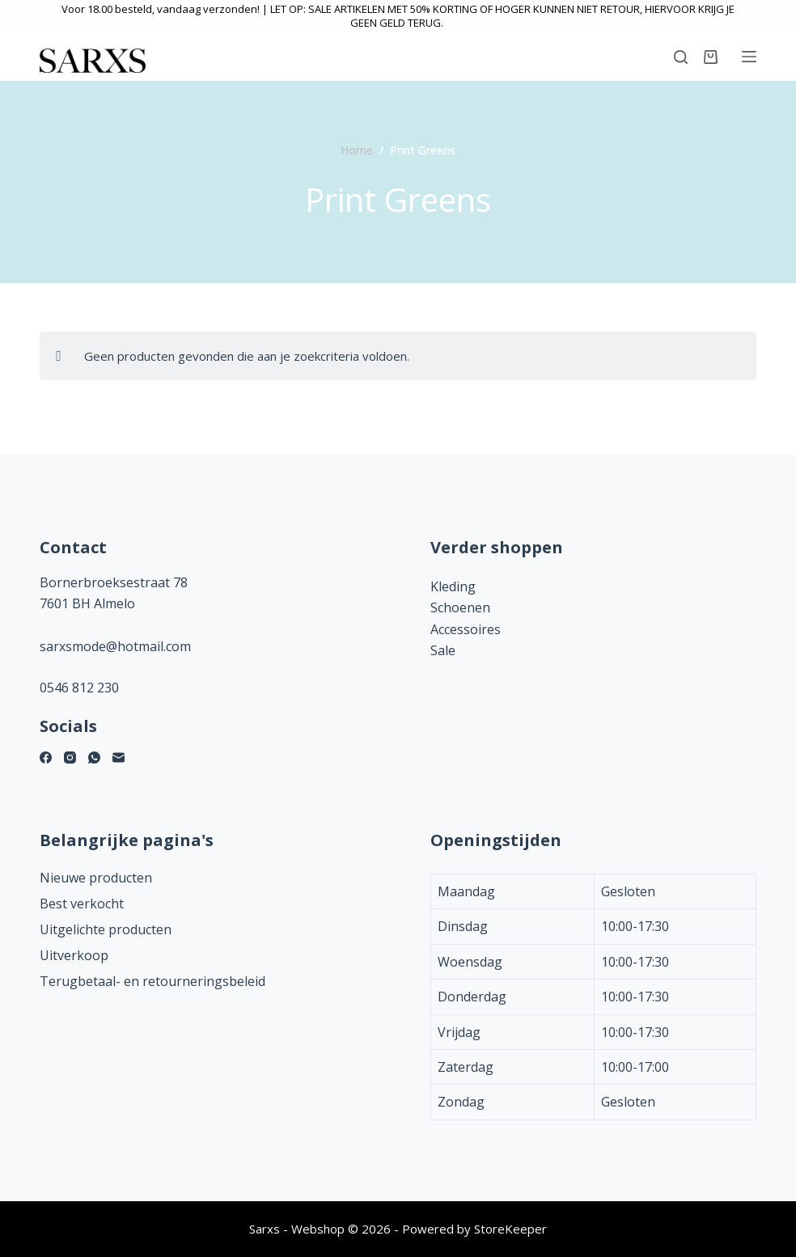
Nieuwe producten (96, 878)
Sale (442, 650)
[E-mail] (118, 757)
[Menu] (749, 56)
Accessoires (465, 629)
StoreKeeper (510, 1229)
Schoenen (460, 607)
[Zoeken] (681, 57)
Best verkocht (82, 903)
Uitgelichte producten (105, 929)
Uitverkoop (74, 955)
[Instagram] (70, 757)
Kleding (453, 586)
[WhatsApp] (94, 757)
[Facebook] (46, 757)
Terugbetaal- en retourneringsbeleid (152, 981)
